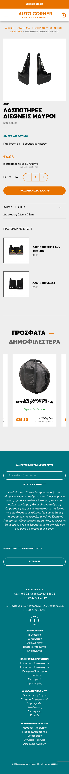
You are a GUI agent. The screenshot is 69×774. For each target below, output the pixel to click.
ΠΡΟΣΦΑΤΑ (28, 333)
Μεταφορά (34, 679)
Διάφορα (15, 31)
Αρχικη (9, 28)
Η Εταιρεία (34, 634)
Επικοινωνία (34, 651)
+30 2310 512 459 (34, 4)
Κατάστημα (23, 28)
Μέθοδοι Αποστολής (34, 731)
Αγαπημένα (35, 711)
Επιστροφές (34, 735)
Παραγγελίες (34, 703)
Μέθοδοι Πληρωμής (35, 727)
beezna (54, 764)
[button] (6, 15)
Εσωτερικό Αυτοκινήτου (34, 667)
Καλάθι (34, 715)
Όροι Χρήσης (34, 642)
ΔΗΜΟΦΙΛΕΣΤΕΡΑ (34, 342)
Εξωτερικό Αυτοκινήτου (47, 28)
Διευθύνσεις (34, 707)
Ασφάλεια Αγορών (34, 744)
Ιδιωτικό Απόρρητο (34, 647)
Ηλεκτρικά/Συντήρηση (34, 671)
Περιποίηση (35, 675)
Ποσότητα (10, 177)
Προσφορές (34, 683)
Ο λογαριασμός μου (35, 695)
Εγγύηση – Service (35, 739)
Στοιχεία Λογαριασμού (34, 699)
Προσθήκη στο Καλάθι (34, 190)
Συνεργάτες (34, 638)
